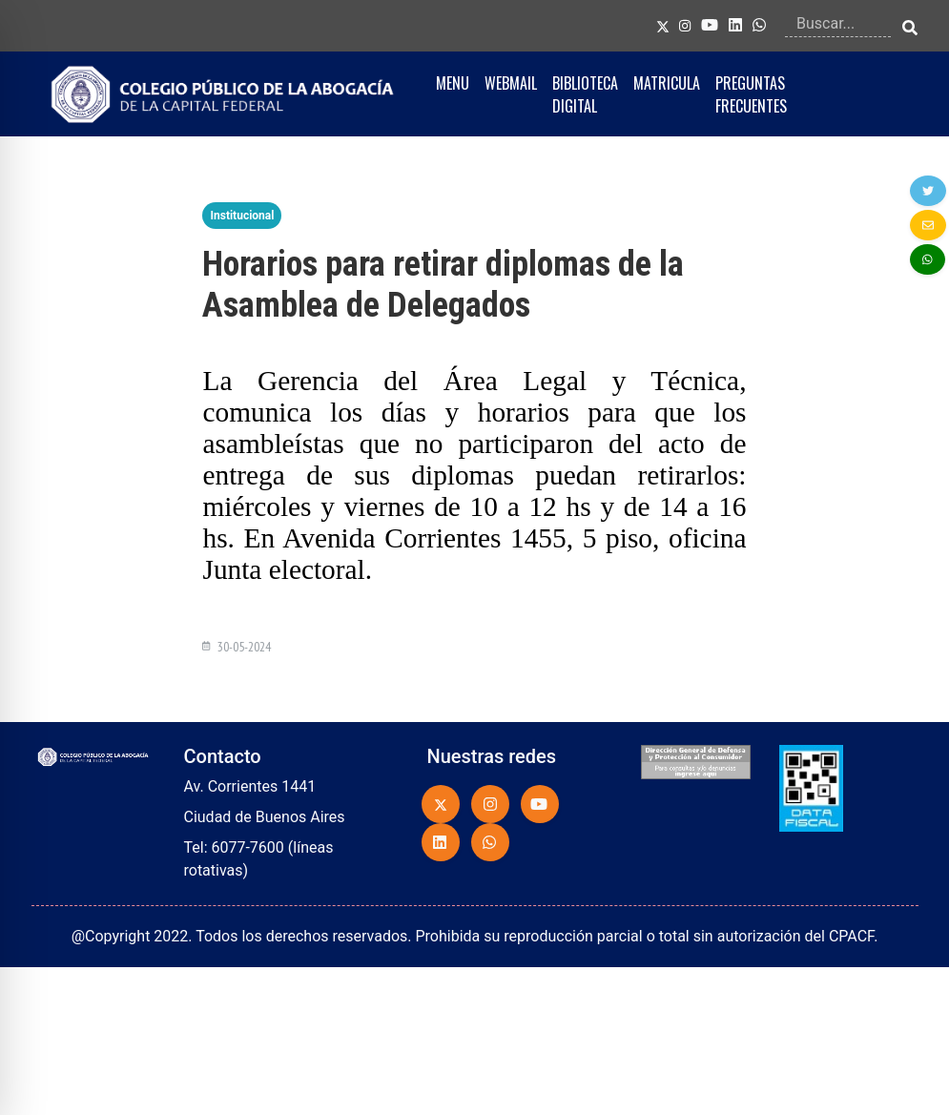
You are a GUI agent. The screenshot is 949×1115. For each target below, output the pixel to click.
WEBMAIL (511, 83)
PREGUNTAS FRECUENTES (751, 94)
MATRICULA (666, 83)
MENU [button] (452, 83)
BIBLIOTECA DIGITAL (585, 94)
